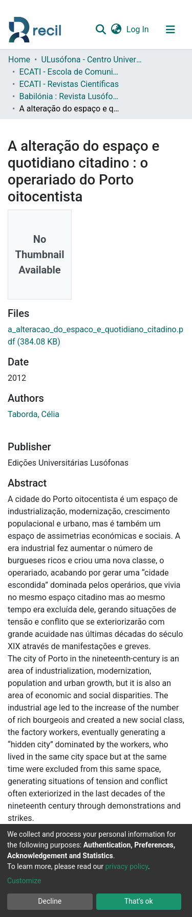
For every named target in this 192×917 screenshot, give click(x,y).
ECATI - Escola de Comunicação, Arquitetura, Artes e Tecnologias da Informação (70, 72)
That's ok (138, 901)
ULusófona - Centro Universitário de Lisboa (92, 59)
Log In (138, 29)
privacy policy (126, 866)
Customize (24, 881)
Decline (49, 901)
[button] (116, 30)
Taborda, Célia (33, 414)
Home (19, 59)
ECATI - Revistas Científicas (69, 84)
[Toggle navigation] (170, 29)
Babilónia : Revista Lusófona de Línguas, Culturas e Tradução (70, 96)
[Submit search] (100, 30)
